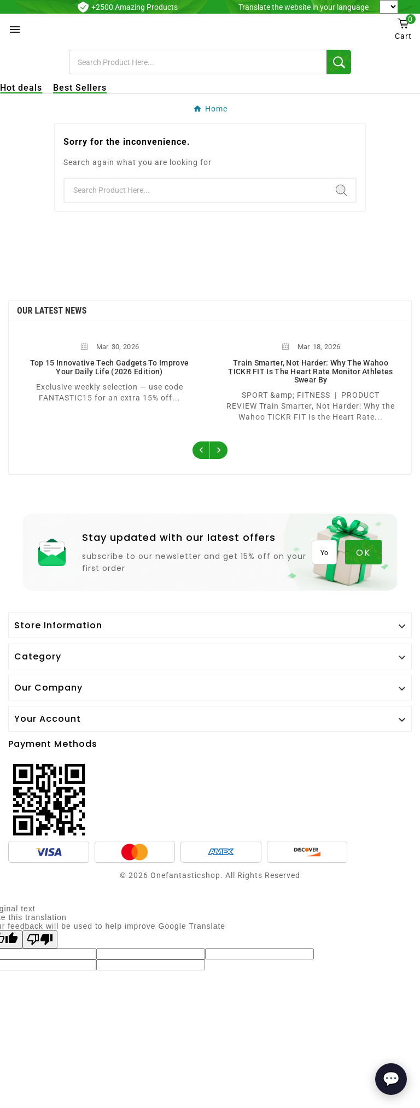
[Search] (198, 62)
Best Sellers (80, 87)
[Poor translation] (39, 939)
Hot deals (21, 87)
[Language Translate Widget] (389, 7)
